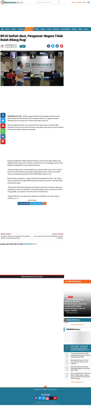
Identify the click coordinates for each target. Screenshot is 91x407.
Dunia (86, 29)
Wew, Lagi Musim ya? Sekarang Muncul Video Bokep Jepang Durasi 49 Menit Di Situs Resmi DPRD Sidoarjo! (80, 376)
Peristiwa (56, 29)
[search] (48, 2)
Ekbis (49, 29)
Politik (36, 29)
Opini (80, 29)
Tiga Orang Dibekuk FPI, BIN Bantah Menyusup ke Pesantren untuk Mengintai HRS (81, 355)
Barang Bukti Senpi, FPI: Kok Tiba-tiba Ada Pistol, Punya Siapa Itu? (79, 361)
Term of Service (52, 389)
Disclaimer (45, 389)
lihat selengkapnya (77, 325)
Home (7, 29)
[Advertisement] (45, 16)
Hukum (43, 29)
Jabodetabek (65, 29)
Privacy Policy (37, 389)
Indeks (13, 29)
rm (17, 198)
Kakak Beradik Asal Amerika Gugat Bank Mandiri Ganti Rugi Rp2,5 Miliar (80, 368)
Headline (29, 29)
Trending (20, 29)
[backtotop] (45, 387)
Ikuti (22, 46)
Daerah (74, 29)
